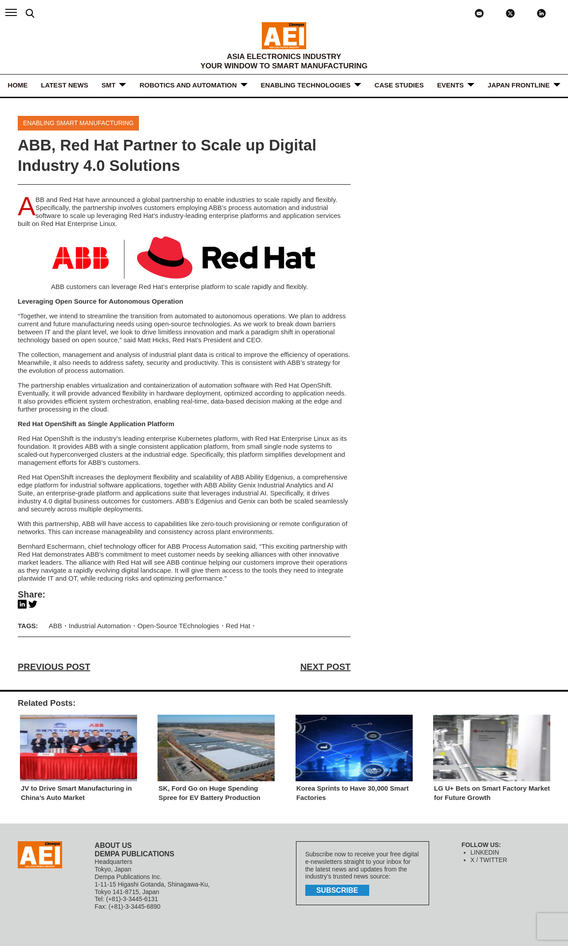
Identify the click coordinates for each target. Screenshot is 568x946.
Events (450, 85)
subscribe (337, 890)
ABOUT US (113, 845)
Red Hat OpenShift (303, 385)
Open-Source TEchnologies (178, 625)
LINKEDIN (484, 852)
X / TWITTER (488, 859)
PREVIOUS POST (54, 667)
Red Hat (71, 199)
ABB (40, 199)
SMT (109, 85)
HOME (18, 85)
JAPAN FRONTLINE (519, 85)
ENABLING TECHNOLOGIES (306, 85)
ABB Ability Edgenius (262, 477)
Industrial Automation (100, 625)
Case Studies (399, 85)
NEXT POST (325, 667)
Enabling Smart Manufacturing (78, 123)
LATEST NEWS (64, 85)
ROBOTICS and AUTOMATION (188, 85)
